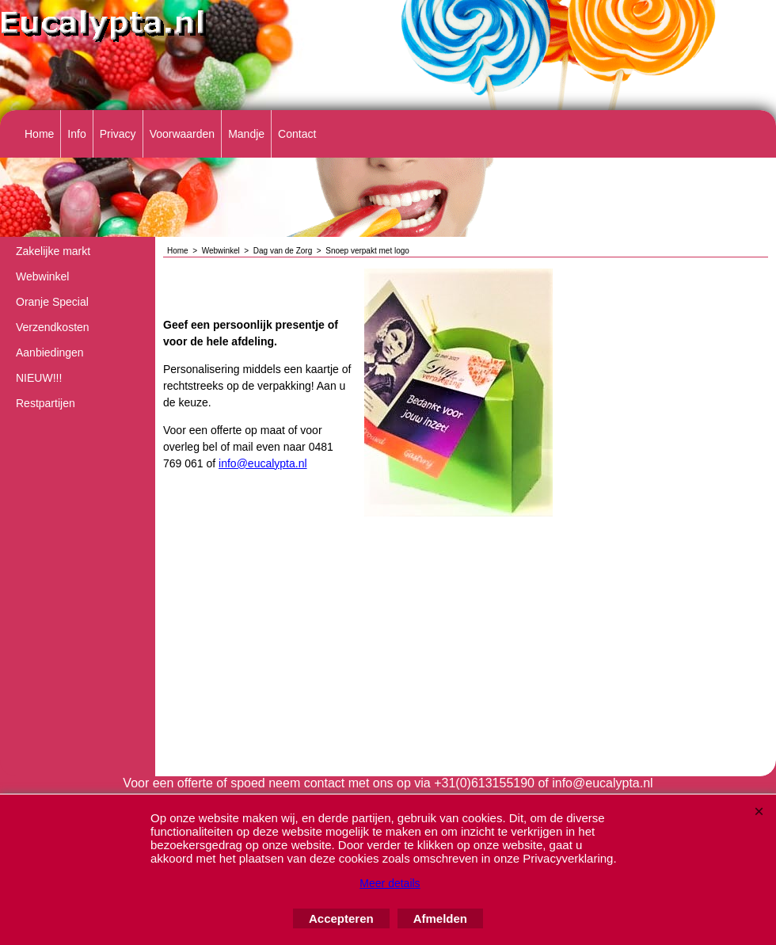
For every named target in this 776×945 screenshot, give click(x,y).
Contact (297, 134)
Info (76, 134)
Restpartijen (45, 403)
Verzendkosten (52, 327)
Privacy (118, 134)
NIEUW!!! (39, 378)
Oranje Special (52, 301)
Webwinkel (42, 276)
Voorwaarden (182, 134)
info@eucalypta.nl (263, 463)
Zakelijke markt (53, 251)
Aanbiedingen (50, 352)
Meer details (389, 883)
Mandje (246, 134)
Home (39, 134)
